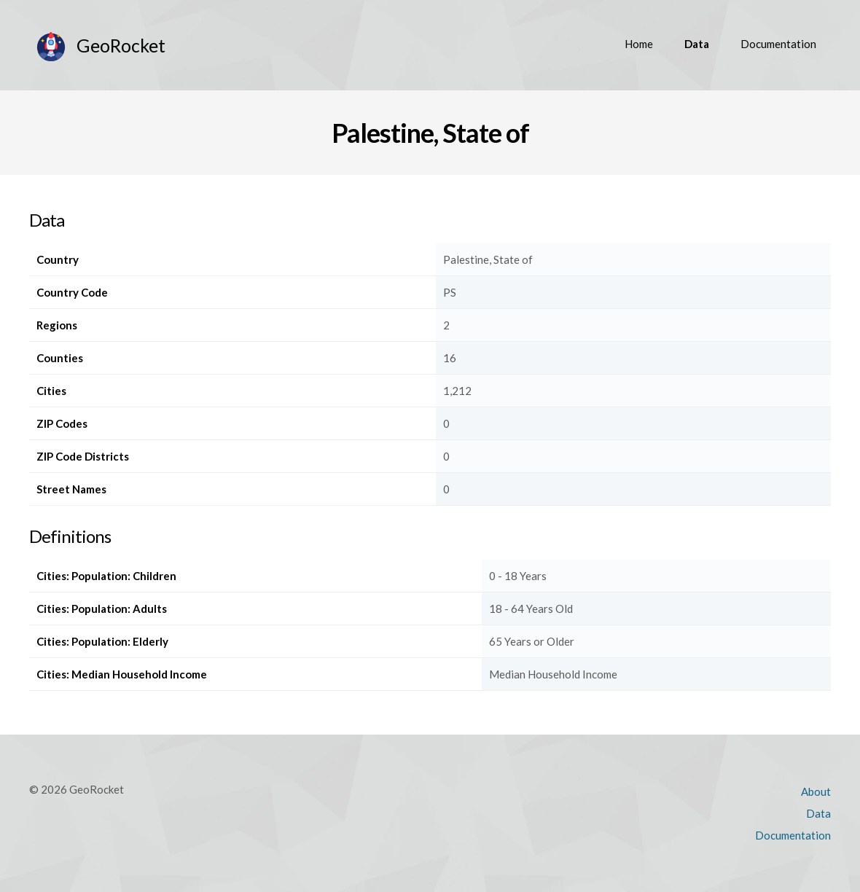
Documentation (778, 43)
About (816, 791)
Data (696, 43)
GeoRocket (121, 45)
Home (639, 43)
